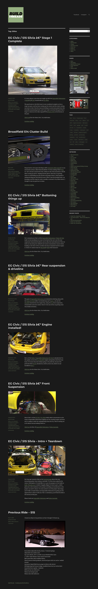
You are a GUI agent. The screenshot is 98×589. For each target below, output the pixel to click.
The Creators (73, 202)
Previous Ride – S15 (21, 512)
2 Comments (11, 430)
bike (71, 118)
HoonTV (72, 176)
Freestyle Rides (74, 173)
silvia (15, 109)
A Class (72, 156)
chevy (76, 120)
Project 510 (73, 47)
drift (71, 122)
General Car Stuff (12, 519)
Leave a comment (12, 250)
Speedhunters (74, 196)
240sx (12, 171)
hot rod (71, 127)
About (72, 61)
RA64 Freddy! (73, 187)
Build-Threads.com (29, 485)
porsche (76, 134)
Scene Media (73, 193)
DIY (88, 120)
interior (13, 174)
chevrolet (72, 120)
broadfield (16, 171)
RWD (48, 247)
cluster (9, 172)
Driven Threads (74, 167)
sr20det (18, 109)
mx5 (87, 130)
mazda (84, 127)
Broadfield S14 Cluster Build (28, 131)
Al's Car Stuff (73, 157)
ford (75, 125)
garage (78, 125)
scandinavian (82, 137)
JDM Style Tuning (74, 179)
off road (75, 132)
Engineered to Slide (75, 170)
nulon (12, 107)
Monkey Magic (74, 182)
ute (70, 141)
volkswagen (81, 141)
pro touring (81, 134)
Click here (27, 117)
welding (72, 144)
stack (12, 175)
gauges (13, 172)
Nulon (27, 100)
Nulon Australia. (54, 427)
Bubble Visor (73, 160)
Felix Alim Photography (76, 172)
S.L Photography (74, 192)
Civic (33, 100)
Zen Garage (73, 206)
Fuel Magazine (74, 174)
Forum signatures (74, 65)
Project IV (73, 48)
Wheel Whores (74, 204)
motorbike (76, 130)
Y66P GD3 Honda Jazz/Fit (76, 220)
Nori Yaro (73, 184)
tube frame (81, 139)
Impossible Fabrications (58, 98)
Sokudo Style (73, 194)
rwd (77, 137)
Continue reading (29, 121)
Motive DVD (51, 112)
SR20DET (43, 247)
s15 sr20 (11, 109)
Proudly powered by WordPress (22, 583)
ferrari (71, 125)
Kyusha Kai (73, 180)
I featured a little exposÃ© (55, 167)
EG (30, 100)
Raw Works (73, 190)
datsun (84, 120)
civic (12, 102)
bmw (74, 118)
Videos (72, 51)
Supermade (73, 199)
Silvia (47, 100)
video (76, 141)
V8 (73, 141)
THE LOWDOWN (74, 203)
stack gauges (16, 175)
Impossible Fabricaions (42, 427)
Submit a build (74, 68)
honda (14, 105)
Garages (72, 44)
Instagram (84, 14)
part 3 (52, 301)
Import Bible (73, 177)
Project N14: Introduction (76, 223)
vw (86, 141)
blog (62, 169)
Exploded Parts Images (75, 64)
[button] (89, 14)
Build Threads (11, 100)
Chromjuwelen (74, 162)
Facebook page (47, 479)
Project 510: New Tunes (76, 221)
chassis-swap (80, 118)
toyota (75, 139)
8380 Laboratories (74, 154)
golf (82, 125)
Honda (34, 363)
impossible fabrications (13, 106)
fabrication (85, 122)
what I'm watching (79, 144)
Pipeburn (72, 186)
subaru (71, 139)
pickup (71, 134)
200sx (9, 102)
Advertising (73, 62)
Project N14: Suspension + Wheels (78, 216)
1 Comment (10, 111)
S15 (44, 100)
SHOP (72, 66)
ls (74, 127)
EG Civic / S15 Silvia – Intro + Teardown (35, 441)
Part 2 (32, 365)
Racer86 (72, 189)
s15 (15, 521)
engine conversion (77, 122)
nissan (9, 107)
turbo (86, 139)
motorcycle (82, 130)
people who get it (83, 132)
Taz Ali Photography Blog (76, 200)
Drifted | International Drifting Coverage (79, 166)
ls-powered (78, 127)
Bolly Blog (73, 159)
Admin (72, 41)
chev (85, 118)
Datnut (72, 164)
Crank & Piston (74, 163)
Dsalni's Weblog (74, 169)
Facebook (76, 14)
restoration (72, 137)
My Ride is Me (73, 183)
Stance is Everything (75, 197)
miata (71, 130)
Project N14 (73, 50)
